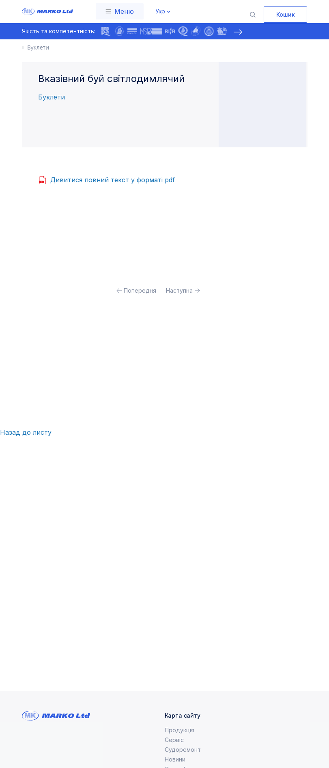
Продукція (179, 739)
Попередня (140, 290)
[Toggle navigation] (120, 11)
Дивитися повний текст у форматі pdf (112, 180)
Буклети (51, 97)
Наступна (179, 290)
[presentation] (238, 32)
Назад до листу (26, 432)
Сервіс (174, 749)
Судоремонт (183, 759)
